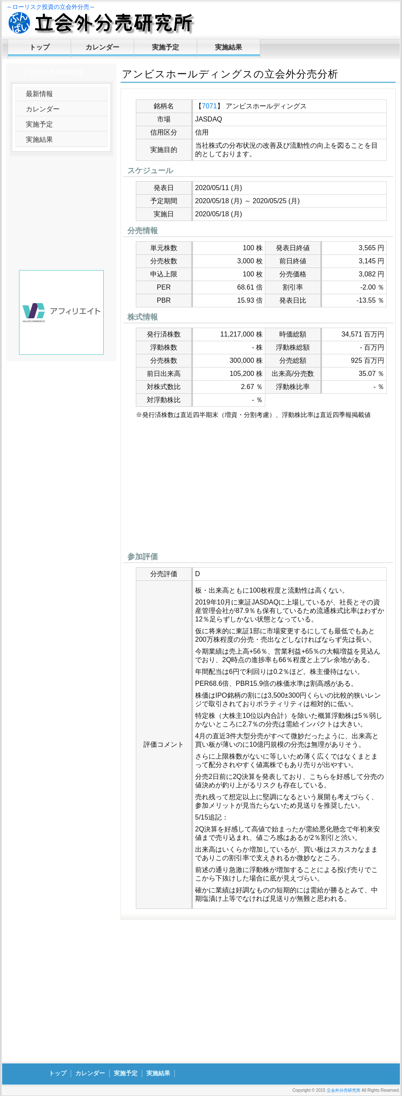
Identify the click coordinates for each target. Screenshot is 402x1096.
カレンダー (102, 47)
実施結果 (228, 47)
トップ (39, 47)
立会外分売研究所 (344, 1090)
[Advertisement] (258, 487)
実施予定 (165, 47)
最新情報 (39, 93)
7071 (209, 106)
